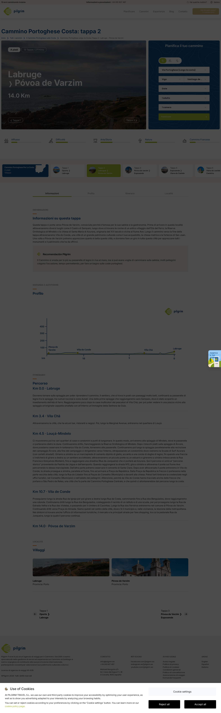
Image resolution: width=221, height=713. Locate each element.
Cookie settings (182, 691)
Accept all (200, 704)
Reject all (164, 704)
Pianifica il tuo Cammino (214, 355)
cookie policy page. (15, 706)
